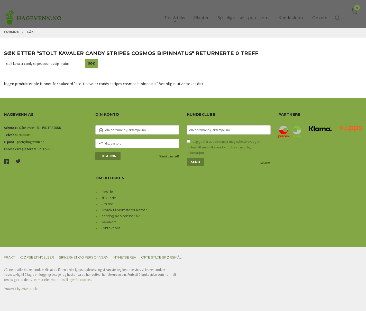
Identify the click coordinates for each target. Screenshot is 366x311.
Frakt (9, 257)
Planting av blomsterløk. (120, 216)
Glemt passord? (169, 156)
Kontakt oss (110, 228)
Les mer (265, 162)
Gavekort (108, 222)
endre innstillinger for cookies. (71, 280)
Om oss (106, 204)
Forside (106, 192)
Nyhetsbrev (124, 257)
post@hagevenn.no (30, 142)
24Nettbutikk (29, 289)
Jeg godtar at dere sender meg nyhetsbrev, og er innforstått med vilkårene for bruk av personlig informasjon (223, 147)
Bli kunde (108, 198)
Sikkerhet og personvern (83, 257)
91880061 (25, 135)
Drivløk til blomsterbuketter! (124, 210)
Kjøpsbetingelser (37, 257)
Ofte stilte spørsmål (161, 257)
